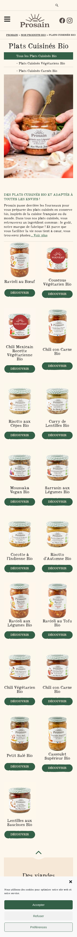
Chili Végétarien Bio (19, 689)
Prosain (12, 35)
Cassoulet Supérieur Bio (57, 756)
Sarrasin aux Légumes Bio (57, 490)
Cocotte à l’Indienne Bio (20, 556)
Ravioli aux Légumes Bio (19, 623)
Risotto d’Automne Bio (57, 556)
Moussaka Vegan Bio (19, 490)
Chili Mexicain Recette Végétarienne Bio (19, 353)
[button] (71, 882)
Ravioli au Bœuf (19, 281)
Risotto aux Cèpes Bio (20, 423)
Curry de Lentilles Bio (57, 423)
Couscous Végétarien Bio (57, 282)
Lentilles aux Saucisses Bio (19, 823)
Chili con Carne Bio (57, 351)
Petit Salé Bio (20, 755)
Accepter (38, 905)
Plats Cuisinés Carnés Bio (38, 70)
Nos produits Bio (33, 35)
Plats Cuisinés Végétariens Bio (42, 63)
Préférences (38, 927)
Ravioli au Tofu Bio (57, 623)
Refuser (38, 916)
